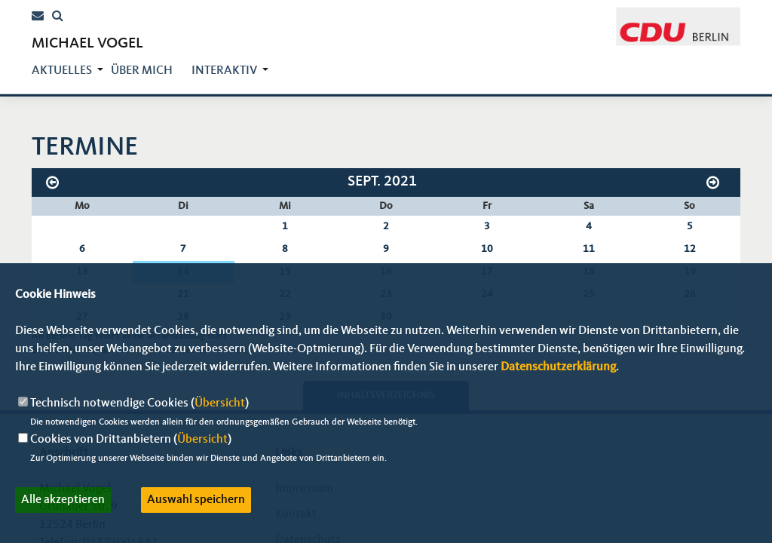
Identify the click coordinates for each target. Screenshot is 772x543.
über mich (142, 71)
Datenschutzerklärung (558, 367)
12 (690, 249)
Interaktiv (224, 71)
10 (487, 249)
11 (589, 249)
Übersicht (220, 403)
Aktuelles (62, 71)
